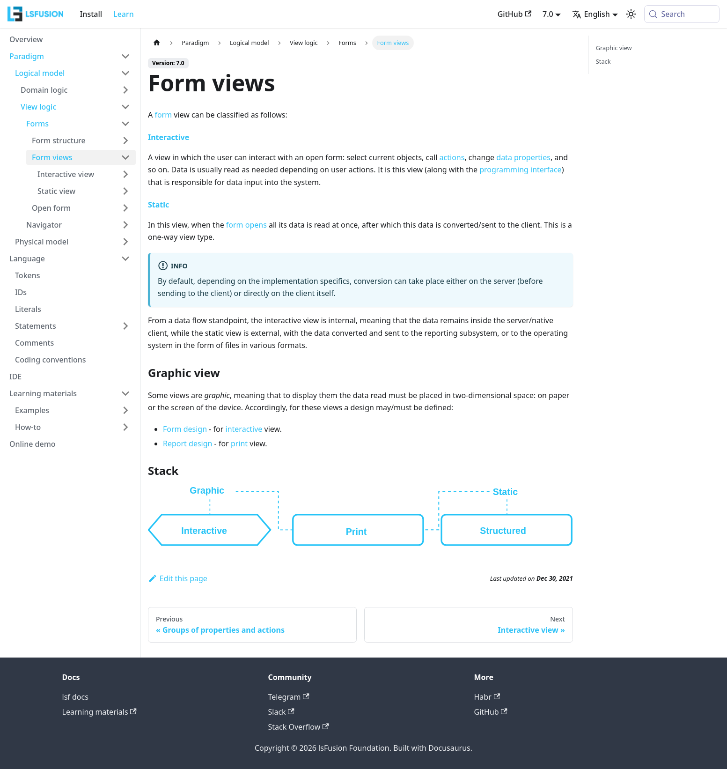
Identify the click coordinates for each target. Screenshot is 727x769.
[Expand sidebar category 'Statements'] (125, 325)
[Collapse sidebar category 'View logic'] (125, 106)
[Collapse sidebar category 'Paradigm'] (125, 56)
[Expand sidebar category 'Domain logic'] (125, 89)
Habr (487, 697)
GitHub (514, 14)
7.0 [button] (548, 14)
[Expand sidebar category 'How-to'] (125, 427)
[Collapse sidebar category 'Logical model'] (125, 73)
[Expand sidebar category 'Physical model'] (125, 241)
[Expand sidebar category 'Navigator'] (125, 224)
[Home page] (157, 43)
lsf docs (75, 697)
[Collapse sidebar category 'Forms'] (125, 123)
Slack (281, 712)
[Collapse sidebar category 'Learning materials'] (125, 393)
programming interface (520, 169)
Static (158, 205)
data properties (523, 157)
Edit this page (177, 578)
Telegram (288, 697)
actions (452, 157)
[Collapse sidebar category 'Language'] (125, 258)
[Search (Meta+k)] (682, 14)
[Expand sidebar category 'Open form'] (125, 207)
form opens (246, 225)
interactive (244, 429)
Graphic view (614, 48)
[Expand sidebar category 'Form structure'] (125, 140)
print (239, 443)
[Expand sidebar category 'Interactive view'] (125, 174)
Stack (603, 61)
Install (91, 14)
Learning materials (99, 712)
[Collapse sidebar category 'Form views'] (125, 157)
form (163, 115)
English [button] (591, 14)
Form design (185, 429)
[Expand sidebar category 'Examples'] (125, 410)
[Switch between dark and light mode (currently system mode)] (631, 14)
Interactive (168, 137)
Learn (123, 14)
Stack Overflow (298, 727)
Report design (187, 443)
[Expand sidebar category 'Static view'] (125, 191)
